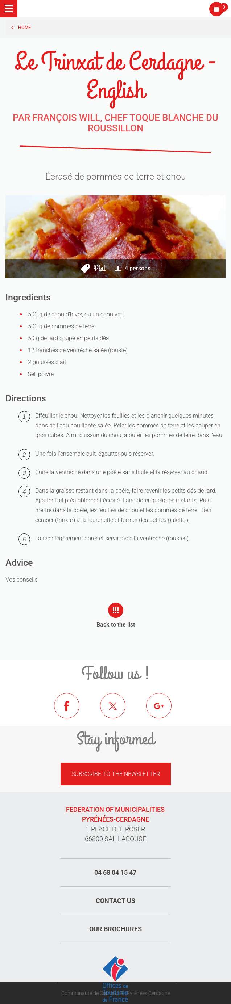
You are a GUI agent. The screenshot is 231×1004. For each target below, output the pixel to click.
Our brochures (115, 929)
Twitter (118, 711)
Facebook (72, 711)
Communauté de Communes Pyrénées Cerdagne (115, 993)
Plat (99, 268)
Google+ (164, 711)
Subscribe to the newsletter (115, 774)
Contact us (115, 900)
